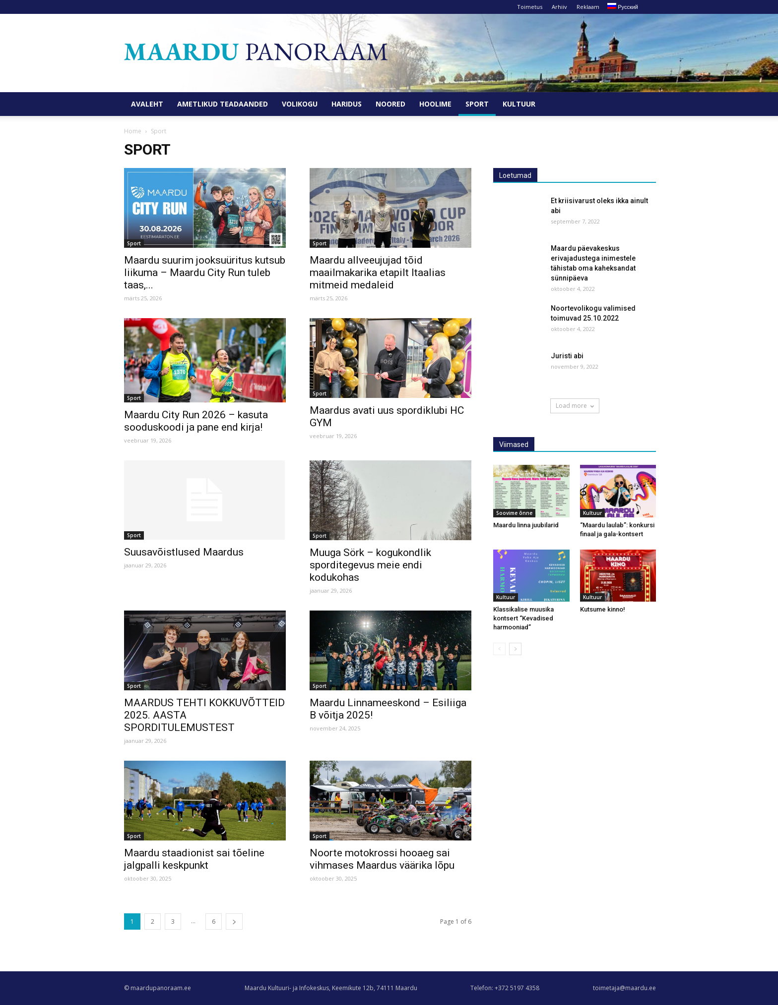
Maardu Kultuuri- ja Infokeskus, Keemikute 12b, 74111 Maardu (331, 988)
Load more (575, 405)
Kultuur (519, 104)
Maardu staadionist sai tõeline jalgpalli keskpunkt (194, 859)
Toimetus (529, 6)
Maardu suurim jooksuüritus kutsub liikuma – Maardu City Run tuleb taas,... (204, 272)
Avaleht (147, 104)
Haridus (346, 104)
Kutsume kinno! (602, 609)
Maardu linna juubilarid (526, 525)
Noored (390, 104)
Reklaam (588, 6)
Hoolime (435, 104)
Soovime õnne (514, 512)
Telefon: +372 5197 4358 (504, 988)
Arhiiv (559, 6)
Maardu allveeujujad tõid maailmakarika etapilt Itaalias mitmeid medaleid (378, 272)
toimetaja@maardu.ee (624, 988)
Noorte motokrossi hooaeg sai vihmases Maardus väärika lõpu (382, 859)
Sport (477, 104)
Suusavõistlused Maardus (184, 552)
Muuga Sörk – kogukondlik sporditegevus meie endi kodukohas (370, 565)
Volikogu (300, 104)
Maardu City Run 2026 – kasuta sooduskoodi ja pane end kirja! (196, 421)
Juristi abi (567, 356)
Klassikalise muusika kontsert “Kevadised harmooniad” (523, 618)
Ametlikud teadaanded (222, 104)
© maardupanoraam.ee (157, 988)
